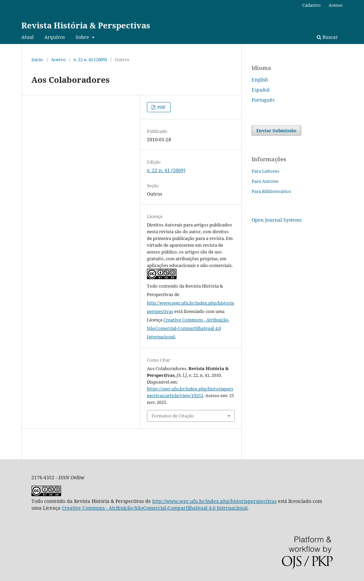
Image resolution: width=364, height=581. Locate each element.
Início (37, 59)
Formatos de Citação (173, 416)
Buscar (327, 37)
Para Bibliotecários (271, 191)
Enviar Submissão (276, 130)
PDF (161, 107)
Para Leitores (265, 171)
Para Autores (265, 181)
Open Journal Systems (277, 220)
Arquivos (54, 37)
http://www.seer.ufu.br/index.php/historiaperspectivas (214, 501)
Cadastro (311, 5)
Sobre (83, 37)
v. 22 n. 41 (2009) (90, 59)
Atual (27, 37)
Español (260, 90)
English (260, 79)
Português (263, 100)
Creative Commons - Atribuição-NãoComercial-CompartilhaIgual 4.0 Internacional (188, 328)
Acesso (336, 5)
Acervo (58, 59)
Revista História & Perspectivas (85, 25)
